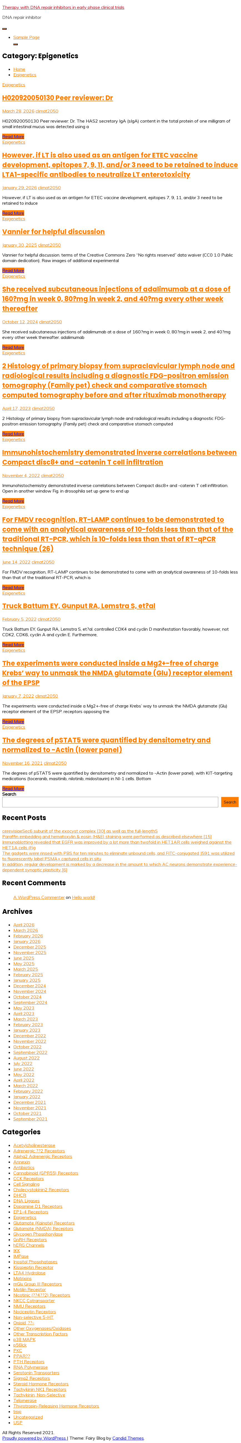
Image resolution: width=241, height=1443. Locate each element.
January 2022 (27, 1096)
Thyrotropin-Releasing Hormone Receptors (56, 1406)
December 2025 (29, 947)
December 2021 (29, 1102)
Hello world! (83, 897)
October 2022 (27, 1046)
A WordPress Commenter (39, 897)
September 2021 (30, 1119)
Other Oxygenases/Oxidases (42, 1328)
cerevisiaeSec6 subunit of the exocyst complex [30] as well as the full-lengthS (80, 831)
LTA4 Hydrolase (29, 1272)
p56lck (20, 1345)
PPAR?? (21, 1356)
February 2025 (28, 974)
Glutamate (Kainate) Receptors (44, 1223)
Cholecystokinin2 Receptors (41, 1189)
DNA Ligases (26, 1200)
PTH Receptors (28, 1361)
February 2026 (28, 936)
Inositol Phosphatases (35, 1261)
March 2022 (25, 1085)
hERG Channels (28, 1245)
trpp (17, 1411)
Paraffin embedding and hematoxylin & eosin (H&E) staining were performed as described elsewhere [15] (107, 836)
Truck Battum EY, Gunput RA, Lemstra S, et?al (78, 605)
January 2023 (27, 1030)
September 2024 (30, 1002)
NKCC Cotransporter (34, 1300)
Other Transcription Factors (40, 1334)
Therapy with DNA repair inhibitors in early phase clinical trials (63, 7)
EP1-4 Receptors (30, 1211)
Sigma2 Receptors (31, 1378)
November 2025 (29, 952)
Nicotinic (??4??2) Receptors (41, 1295)
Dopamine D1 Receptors (37, 1206)
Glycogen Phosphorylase (38, 1234)
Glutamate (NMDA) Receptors (43, 1228)
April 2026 (23, 924)
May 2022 (23, 1074)
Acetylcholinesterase (34, 1145)
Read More (13, 136)
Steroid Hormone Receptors (41, 1383)
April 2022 (23, 1080)
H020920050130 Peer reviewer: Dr (57, 97)
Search (9, 794)
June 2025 (23, 958)
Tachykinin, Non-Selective (39, 1395)
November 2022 (29, 1041)
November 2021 (29, 1107)
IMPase (21, 1256)
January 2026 (27, 941)
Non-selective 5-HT (33, 1317)
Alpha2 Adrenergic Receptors (42, 1156)
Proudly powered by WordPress (34, 1438)
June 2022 (23, 1069)
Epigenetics (13, 84)
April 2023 (23, 1013)
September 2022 (30, 1052)
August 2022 (26, 1058)
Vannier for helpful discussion (53, 231)
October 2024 (27, 997)
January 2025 (27, 980)
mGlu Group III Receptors (37, 1284)
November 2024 (29, 991)
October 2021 (27, 1113)
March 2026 (25, 930)
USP (17, 1422)
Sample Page (26, 37)
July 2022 (22, 1063)
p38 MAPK (24, 1339)
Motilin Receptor (29, 1289)
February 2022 (28, 1091)
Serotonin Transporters (36, 1372)
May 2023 (23, 1008)
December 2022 (29, 1035)
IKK (16, 1250)
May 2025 (23, 963)
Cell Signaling (26, 1184)
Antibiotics (23, 1167)
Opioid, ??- (23, 1322)
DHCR (19, 1195)
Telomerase (25, 1400)
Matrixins (22, 1278)
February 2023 (28, 1024)
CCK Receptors (28, 1178)
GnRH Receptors (30, 1239)
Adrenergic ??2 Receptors (39, 1150)
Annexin (21, 1162)
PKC (17, 1350)
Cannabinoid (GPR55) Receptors (45, 1173)
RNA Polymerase (30, 1367)
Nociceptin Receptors (34, 1311)
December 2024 (29, 985)
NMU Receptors (29, 1306)
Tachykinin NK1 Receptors (39, 1389)
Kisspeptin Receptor (33, 1267)
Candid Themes (128, 1438)
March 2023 (25, 1019)
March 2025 (25, 969)
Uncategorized (28, 1417)
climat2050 (47, 111)
